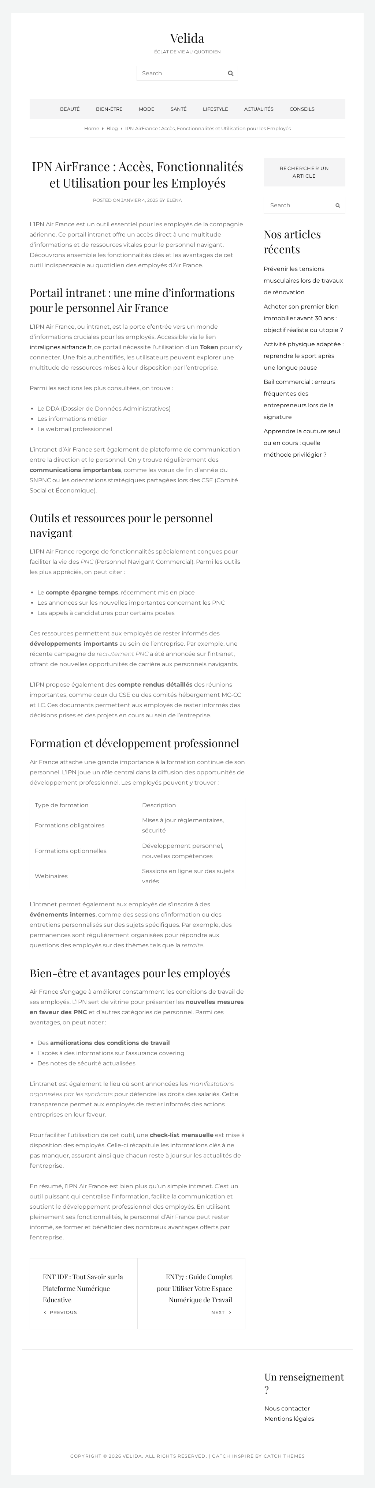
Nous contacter (287, 1408)
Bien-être (109, 109)
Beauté (70, 109)
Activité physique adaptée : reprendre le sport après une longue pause (304, 356)
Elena (174, 200)
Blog (112, 128)
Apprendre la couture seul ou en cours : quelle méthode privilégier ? (302, 443)
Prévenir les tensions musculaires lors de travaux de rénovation (303, 280)
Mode (147, 109)
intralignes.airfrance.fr (61, 347)
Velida (187, 37)
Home (91, 128)
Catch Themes (284, 1456)
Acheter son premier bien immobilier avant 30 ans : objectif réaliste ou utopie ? (303, 318)
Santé (179, 109)
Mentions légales (289, 1418)
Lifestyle (215, 109)
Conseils (302, 109)
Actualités (259, 109)
